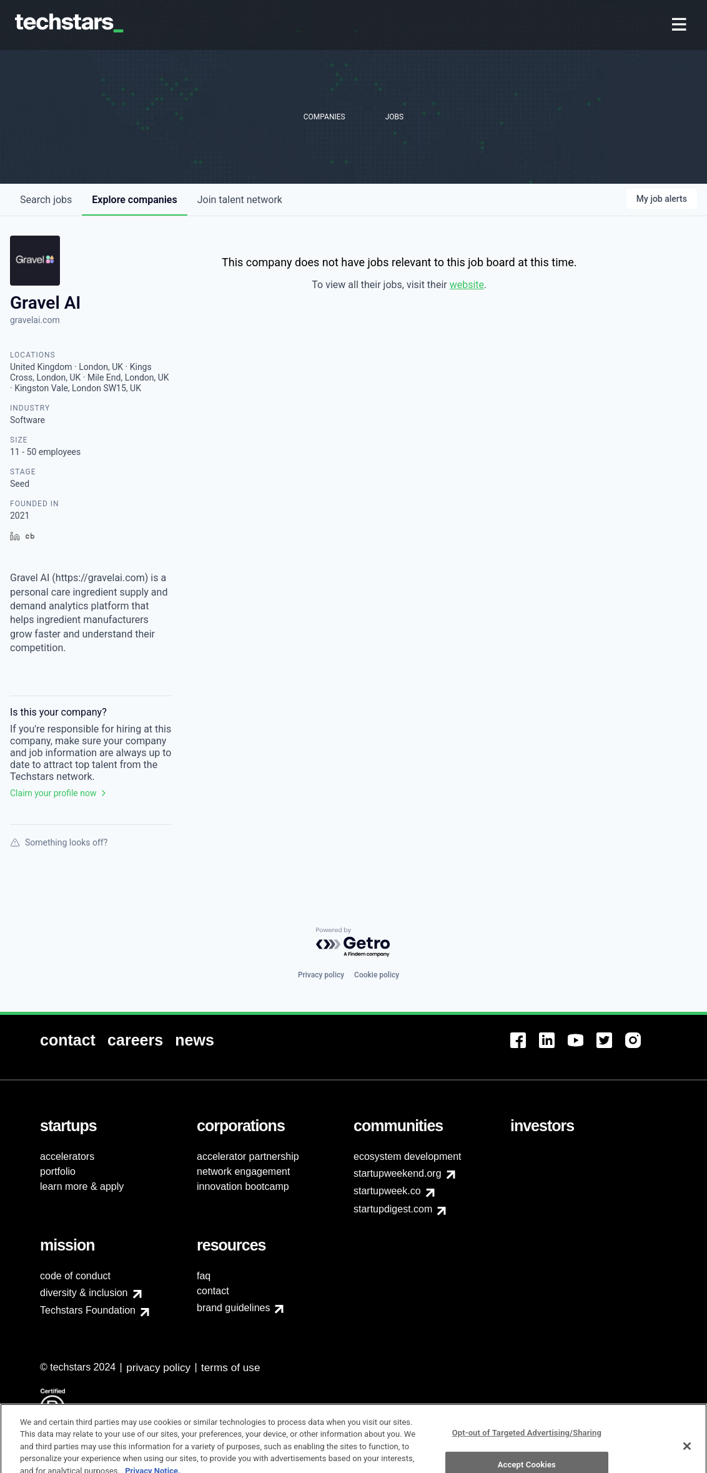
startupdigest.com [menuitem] (393, 1209)
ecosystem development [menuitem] (408, 1156)
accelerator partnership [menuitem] (248, 1156)
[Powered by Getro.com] (353, 942)
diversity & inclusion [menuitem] (84, 1292)
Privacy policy (321, 975)
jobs (46, 200)
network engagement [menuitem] (243, 1171)
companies (134, 200)
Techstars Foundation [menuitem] (88, 1310)
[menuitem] (680, 25)
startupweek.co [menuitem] (387, 1191)
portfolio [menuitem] (58, 1171)
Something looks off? (58, 842)
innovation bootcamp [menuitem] (243, 1186)
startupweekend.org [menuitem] (398, 1173)
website (467, 285)
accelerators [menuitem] (67, 1156)
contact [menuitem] (213, 1291)
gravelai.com (35, 320)
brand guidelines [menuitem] (233, 1307)
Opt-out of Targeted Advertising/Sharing (526, 1450)
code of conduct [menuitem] (75, 1276)
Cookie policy (376, 975)
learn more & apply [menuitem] (82, 1186)
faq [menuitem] (203, 1276)
